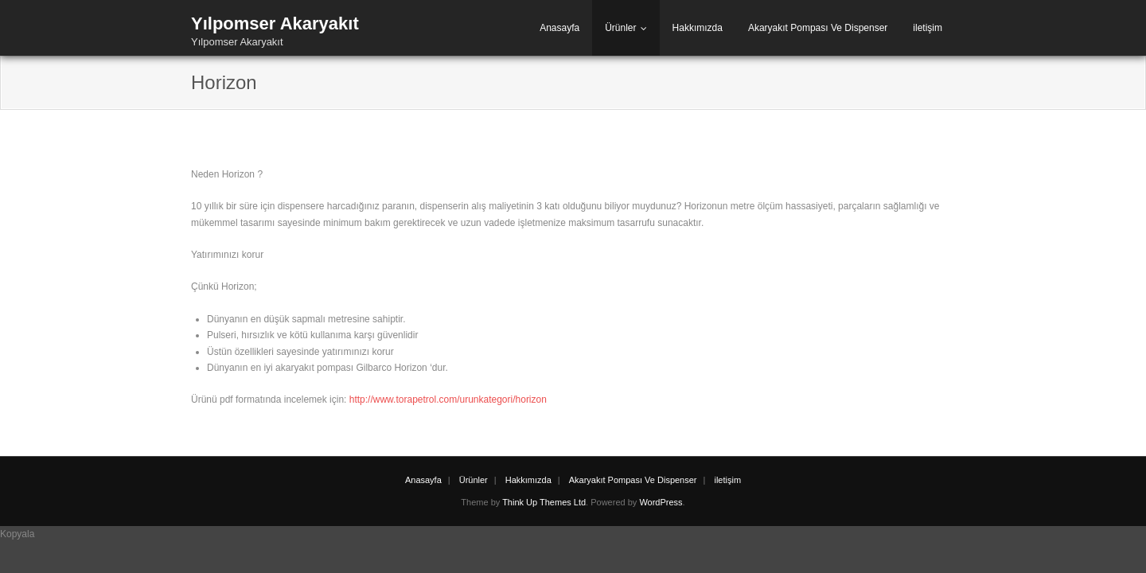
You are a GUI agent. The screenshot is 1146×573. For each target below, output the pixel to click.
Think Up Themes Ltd (544, 502)
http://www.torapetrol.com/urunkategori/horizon (448, 399)
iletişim (927, 27)
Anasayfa (559, 27)
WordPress (660, 502)
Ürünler (620, 27)
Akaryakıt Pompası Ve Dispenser (817, 27)
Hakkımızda (697, 27)
